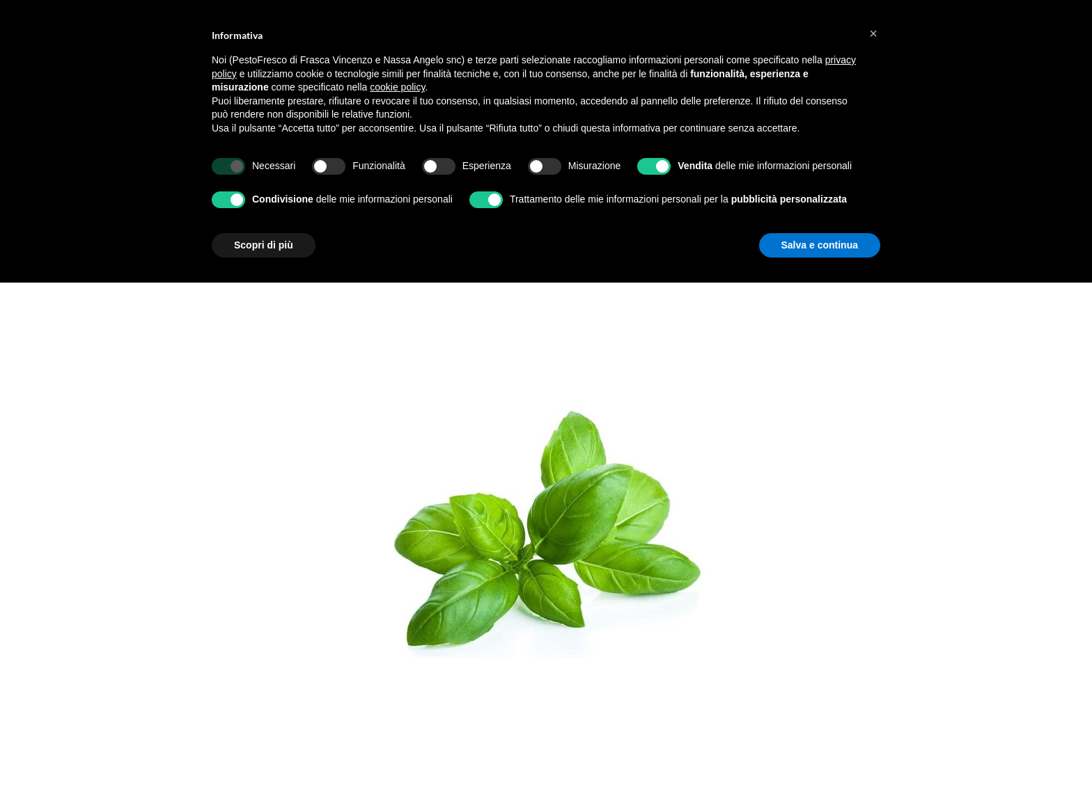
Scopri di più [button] (263, 245)
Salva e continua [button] (819, 245)
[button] (873, 33)
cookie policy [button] (397, 87)
